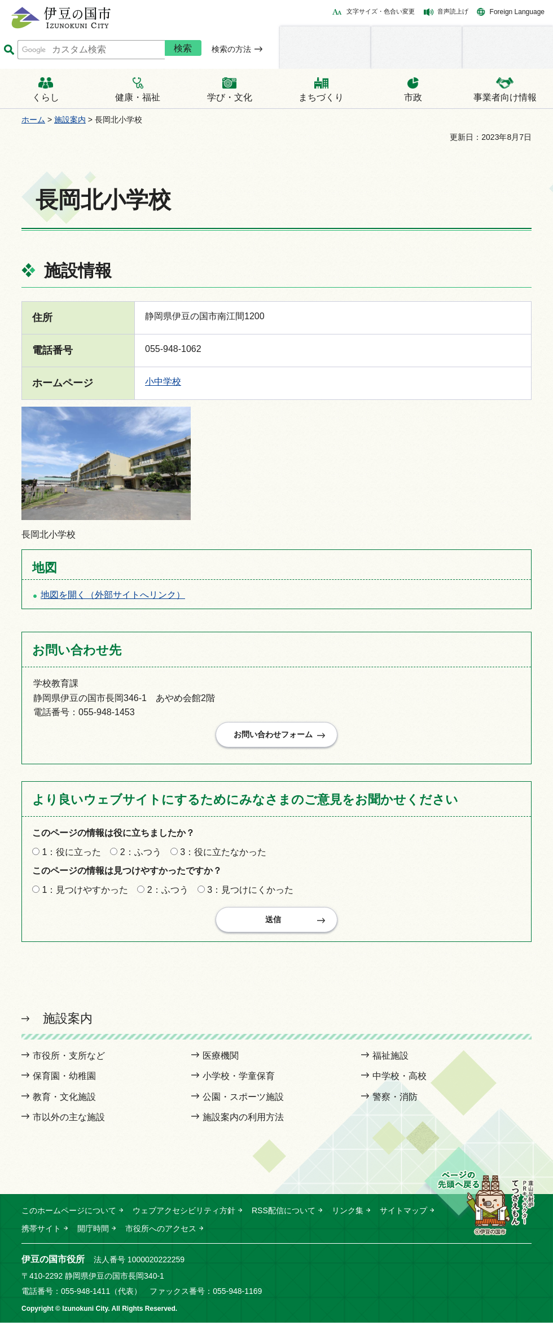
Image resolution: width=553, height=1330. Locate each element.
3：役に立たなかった (223, 855)
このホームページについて (68, 1217)
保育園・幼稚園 (64, 1083)
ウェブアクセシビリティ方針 (184, 1217)
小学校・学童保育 (239, 1083)
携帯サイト (41, 1235)
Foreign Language (517, 12)
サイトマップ (403, 1217)
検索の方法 (231, 49)
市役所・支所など (69, 1063)
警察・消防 (395, 1104)
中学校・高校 (399, 1083)
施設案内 (70, 119)
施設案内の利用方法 (243, 1124)
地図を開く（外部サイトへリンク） (113, 595)
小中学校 (163, 381)
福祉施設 (390, 1063)
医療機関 (221, 1063)
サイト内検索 (8, 50)
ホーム (33, 119)
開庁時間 (93, 1235)
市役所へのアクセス (160, 1235)
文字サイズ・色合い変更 (380, 11)
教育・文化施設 (64, 1104)
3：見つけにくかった (250, 893)
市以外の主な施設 (69, 1124)
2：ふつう (140, 855)
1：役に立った (71, 855)
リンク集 (347, 1217)
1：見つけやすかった (85, 893)
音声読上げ (452, 11)
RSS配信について (283, 1217)
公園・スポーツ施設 (243, 1104)
